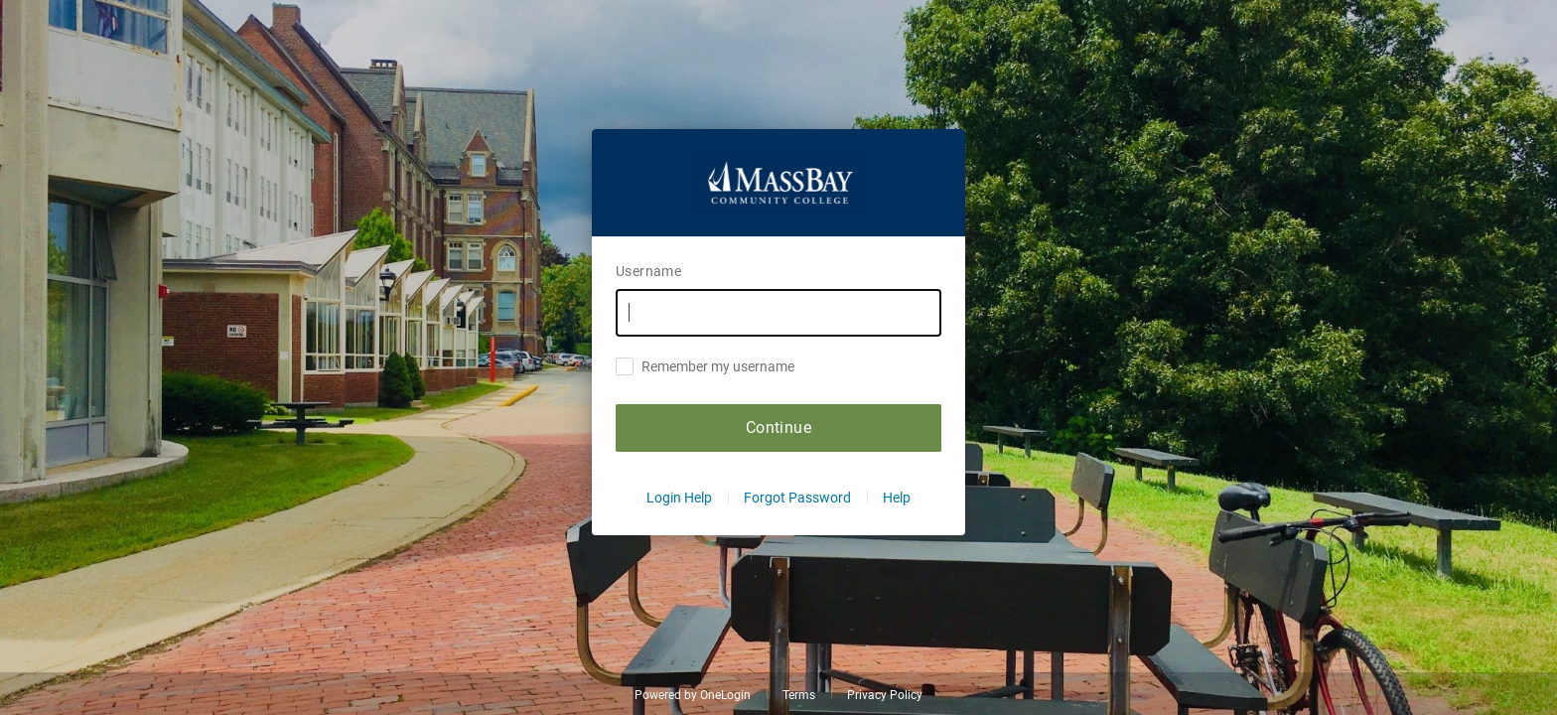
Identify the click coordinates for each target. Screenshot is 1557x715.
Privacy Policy (884, 695)
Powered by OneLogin (693, 695)
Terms (798, 695)
